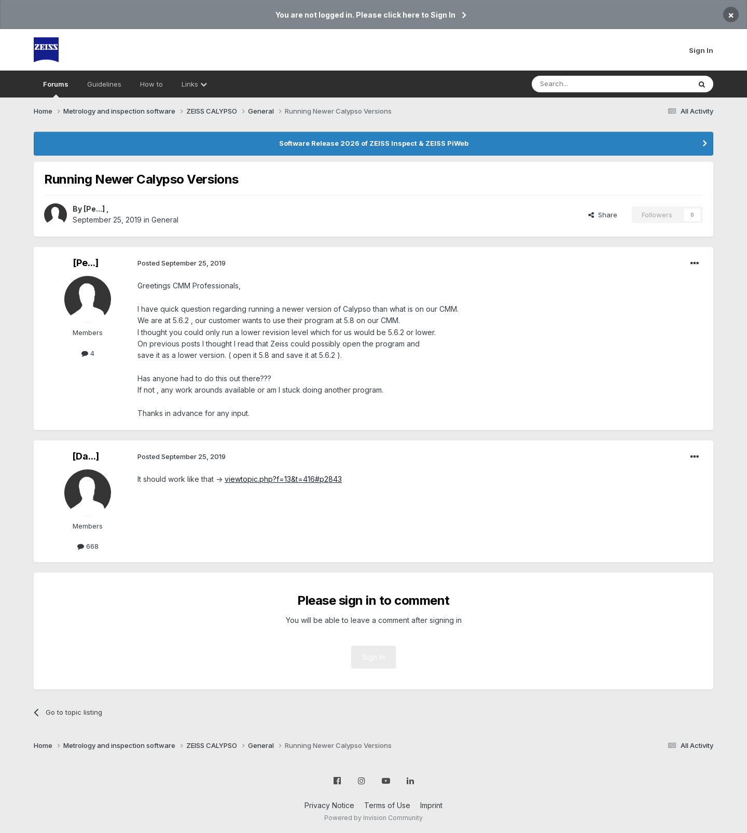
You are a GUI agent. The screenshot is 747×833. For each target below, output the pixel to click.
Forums (55, 89)
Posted (181, 263)
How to (151, 84)
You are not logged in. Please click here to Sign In (365, 14)
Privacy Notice (329, 805)
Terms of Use (387, 805)
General (164, 219)
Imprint (431, 805)
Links (194, 84)
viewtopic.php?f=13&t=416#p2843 (283, 479)
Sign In (701, 50)
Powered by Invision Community (373, 818)
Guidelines (104, 84)
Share (602, 215)
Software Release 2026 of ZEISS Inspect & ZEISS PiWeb (373, 143)
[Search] (585, 84)
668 (88, 546)
